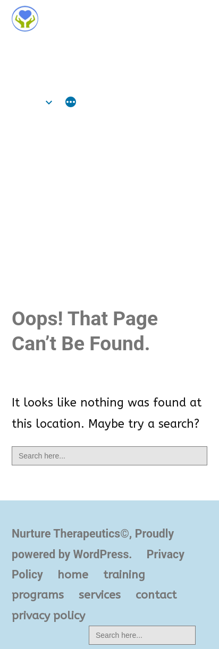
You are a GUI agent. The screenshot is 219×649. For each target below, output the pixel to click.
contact (156, 595)
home (27, 102)
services (100, 595)
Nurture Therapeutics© (85, 49)
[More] (70, 103)
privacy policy (48, 615)
